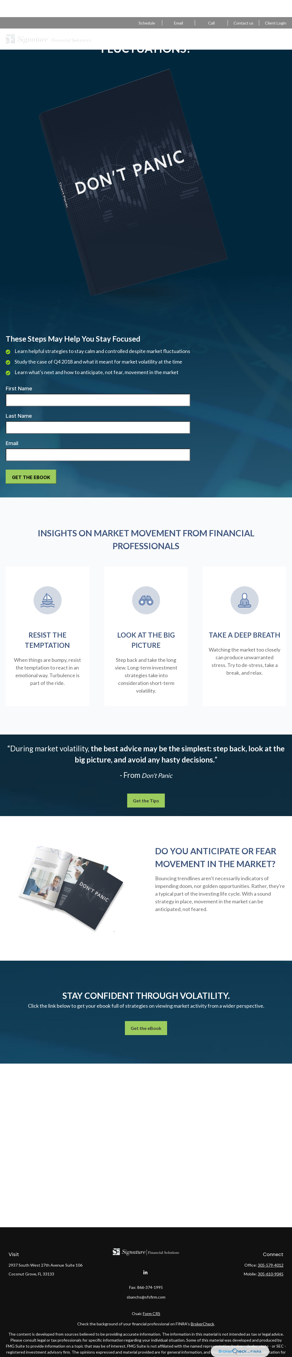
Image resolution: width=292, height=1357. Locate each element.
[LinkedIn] (145, 1272)
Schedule (147, 5)
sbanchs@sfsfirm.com (178, 5)
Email (12, 443)
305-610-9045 (270, 1273)
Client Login (275, 5)
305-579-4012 (211, 5)
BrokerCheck (202, 1323)
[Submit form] (31, 477)
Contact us (244, 5)
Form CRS (151, 1313)
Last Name (19, 416)
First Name (19, 389)
